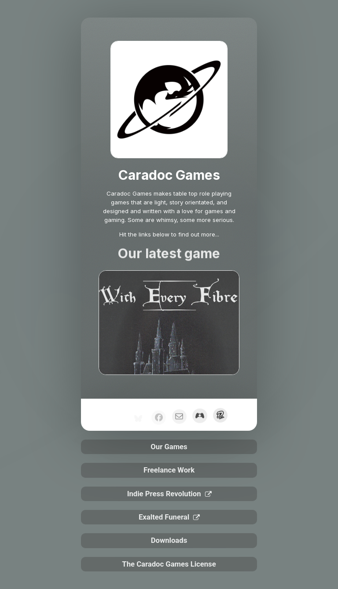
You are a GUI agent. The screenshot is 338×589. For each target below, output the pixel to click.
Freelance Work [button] (169, 470)
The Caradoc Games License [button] (169, 564)
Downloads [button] (169, 540)
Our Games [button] (169, 447)
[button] (179, 418)
